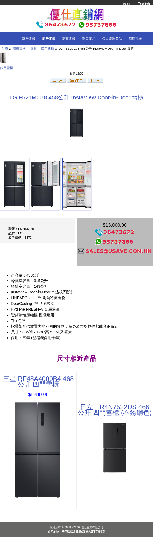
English (143, 4)
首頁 (126, 4)
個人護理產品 (112, 39)
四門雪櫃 (47, 48)
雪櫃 (33, 48)
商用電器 (135, 39)
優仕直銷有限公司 (92, 527)
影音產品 (88, 39)
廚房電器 (19, 48)
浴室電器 (68, 39)
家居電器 (28, 39)
